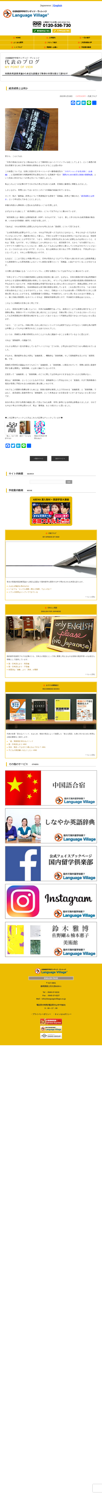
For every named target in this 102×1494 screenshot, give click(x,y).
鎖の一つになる (25, 436)
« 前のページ (38, 458)
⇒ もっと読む (90, 597)
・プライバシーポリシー (41, 1014)
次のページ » (60, 458)
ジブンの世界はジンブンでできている (23, 592)
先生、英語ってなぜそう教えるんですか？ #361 (26, 747)
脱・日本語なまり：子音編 (18, 667)
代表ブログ (92, 96)
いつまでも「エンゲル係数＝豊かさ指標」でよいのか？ (30, 589)
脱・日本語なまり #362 (17, 744)
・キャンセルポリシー (62, 1014)
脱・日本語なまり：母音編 (18, 664)
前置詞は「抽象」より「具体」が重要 (23, 670)
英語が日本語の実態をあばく (40, 437)
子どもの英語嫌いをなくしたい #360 (22, 750)
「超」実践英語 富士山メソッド (20, 741)
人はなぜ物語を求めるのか (18, 586)
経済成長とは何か (18, 88)
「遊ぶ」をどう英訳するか (11, 437)
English (57, 5)
